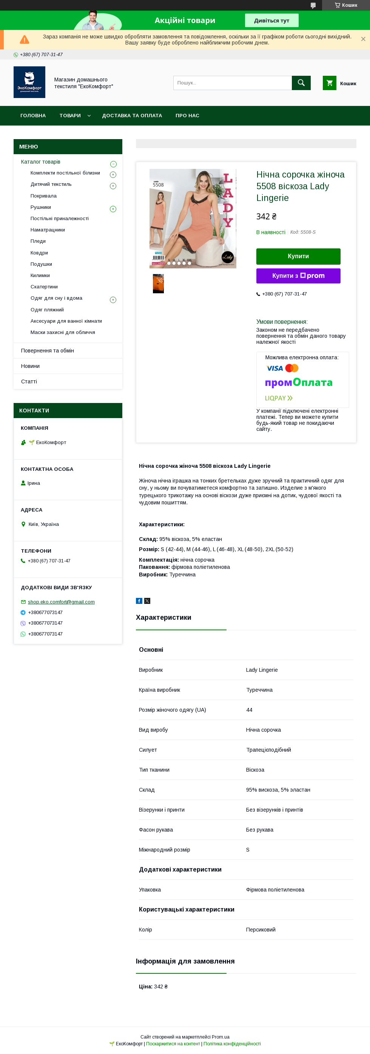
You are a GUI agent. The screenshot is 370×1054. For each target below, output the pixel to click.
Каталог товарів (40, 162)
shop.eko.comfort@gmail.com (61, 602)
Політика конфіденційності (232, 1043)
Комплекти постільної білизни (65, 173)
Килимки (40, 275)
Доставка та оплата (132, 115)
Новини (30, 366)
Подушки (41, 264)
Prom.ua (221, 1037)
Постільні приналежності (60, 218)
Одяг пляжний (47, 310)
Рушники (41, 207)
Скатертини (44, 287)
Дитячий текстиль (51, 184)
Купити (298, 256)
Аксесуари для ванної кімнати (66, 321)
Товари (70, 115)
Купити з (298, 276)
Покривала (44, 196)
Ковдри (39, 253)
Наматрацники (48, 230)
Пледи (38, 241)
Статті (29, 381)
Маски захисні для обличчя (63, 332)
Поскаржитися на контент (173, 1043)
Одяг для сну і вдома (56, 298)
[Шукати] (301, 83)
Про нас (187, 115)
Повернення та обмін (47, 351)
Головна (33, 115)
